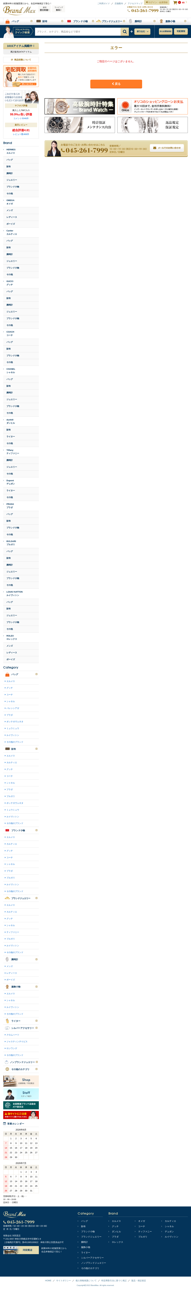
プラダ (9, 715)
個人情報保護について (86, 1280)
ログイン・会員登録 (157, 2)
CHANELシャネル (9, 370)
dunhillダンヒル (9, 421)
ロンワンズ (11, 1048)
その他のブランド (14, 742)
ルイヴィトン (12, 735)
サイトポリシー (63, 1280)
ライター (10, 436)
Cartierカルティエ (10, 232)
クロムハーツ (12, 1035)
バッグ (9, 160)
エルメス (10, 681)
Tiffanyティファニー (11, 452)
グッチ (9, 688)
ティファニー (12, 932)
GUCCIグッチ (8, 283)
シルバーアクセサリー (91, 1258)
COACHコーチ (8, 333)
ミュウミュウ (12, 728)
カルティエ (11, 762)
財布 (8, 166)
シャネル (10, 701)
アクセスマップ (135, 3)
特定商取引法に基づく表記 (114, 1280)
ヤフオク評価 (21, 106)
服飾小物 (84, 1247)
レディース (11, 217)
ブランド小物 (12, 187)
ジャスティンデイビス (17, 1041)
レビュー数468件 (21, 134)
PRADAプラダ (8, 506)
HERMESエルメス (9, 151)
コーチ (9, 695)
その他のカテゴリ (88, 1268)
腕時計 (9, 173)
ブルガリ (10, 796)
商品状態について (21, 60)
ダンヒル (114, 1231)
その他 (9, 193)
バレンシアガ (12, 708)
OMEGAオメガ (8, 202)
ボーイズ (10, 224)
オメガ (140, 1221)
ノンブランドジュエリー (92, 1263)
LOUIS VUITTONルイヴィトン (13, 593)
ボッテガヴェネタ (14, 722)
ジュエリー (11, 180)
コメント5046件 (21, 118)
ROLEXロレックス (10, 637)
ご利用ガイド (103, 3)
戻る (116, 83)
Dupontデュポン (9, 482)
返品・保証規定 (138, 1280)
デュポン (167, 1231)
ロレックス (115, 1242)
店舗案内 (119, 3)
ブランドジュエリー (89, 1237)
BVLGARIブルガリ (9, 543)
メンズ (9, 210)
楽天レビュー (21, 125)
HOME (48, 1280)
